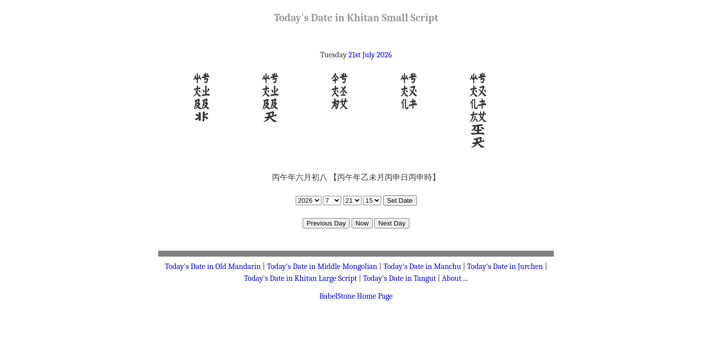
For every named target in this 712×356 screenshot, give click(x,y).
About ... (455, 278)
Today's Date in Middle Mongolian (322, 266)
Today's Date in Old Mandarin (213, 266)
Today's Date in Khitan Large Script (300, 278)
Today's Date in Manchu (422, 266)
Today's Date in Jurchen (505, 266)
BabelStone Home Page (356, 296)
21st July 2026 (370, 54)
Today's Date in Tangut (399, 278)
